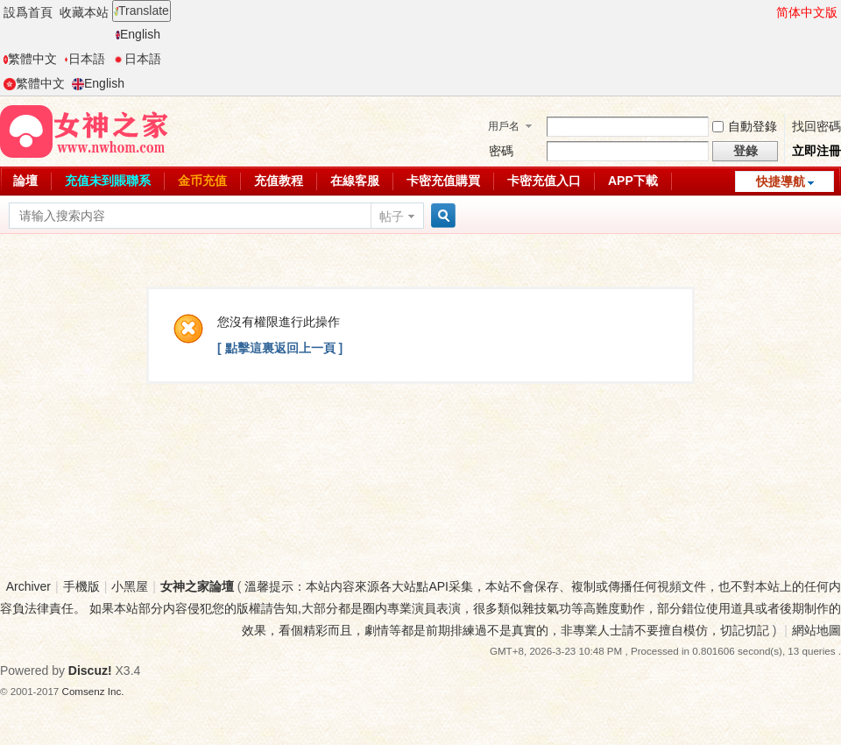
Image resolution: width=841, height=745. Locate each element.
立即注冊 (816, 151)
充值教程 (278, 181)
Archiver (28, 586)
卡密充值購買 (443, 181)
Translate (141, 11)
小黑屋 (129, 586)
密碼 (501, 151)
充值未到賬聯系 (108, 181)
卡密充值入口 (544, 181)
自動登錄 (744, 126)
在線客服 (354, 181)
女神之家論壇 (197, 586)
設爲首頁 (28, 12)
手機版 (81, 586)
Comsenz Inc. (93, 691)
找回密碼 (816, 126)
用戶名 (503, 126)
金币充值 (202, 181)
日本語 (84, 59)
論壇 (25, 181)
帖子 (391, 216)
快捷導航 (780, 181)
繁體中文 (30, 59)
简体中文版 (806, 12)
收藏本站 (84, 12)
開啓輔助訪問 (768, 12)
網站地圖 (816, 630)
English (138, 34)
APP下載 (633, 181)
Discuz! (90, 670)
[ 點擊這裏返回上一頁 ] (280, 348)
